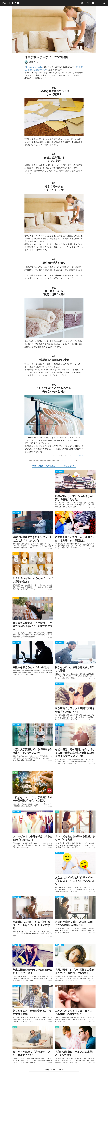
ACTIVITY (58, 513)
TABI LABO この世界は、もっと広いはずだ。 (53, 466)
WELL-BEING (59, 472)
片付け (49, 460)
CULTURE (58, 986)
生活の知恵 (43, 460)
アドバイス (32, 460)
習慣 (38, 460)
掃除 (54, 460)
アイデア (81, 460)
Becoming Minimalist (34, 67)
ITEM (57, 812)
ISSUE (15, 773)
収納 (58, 460)
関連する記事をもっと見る (54, 1070)
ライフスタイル (73, 460)
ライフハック (64, 460)
